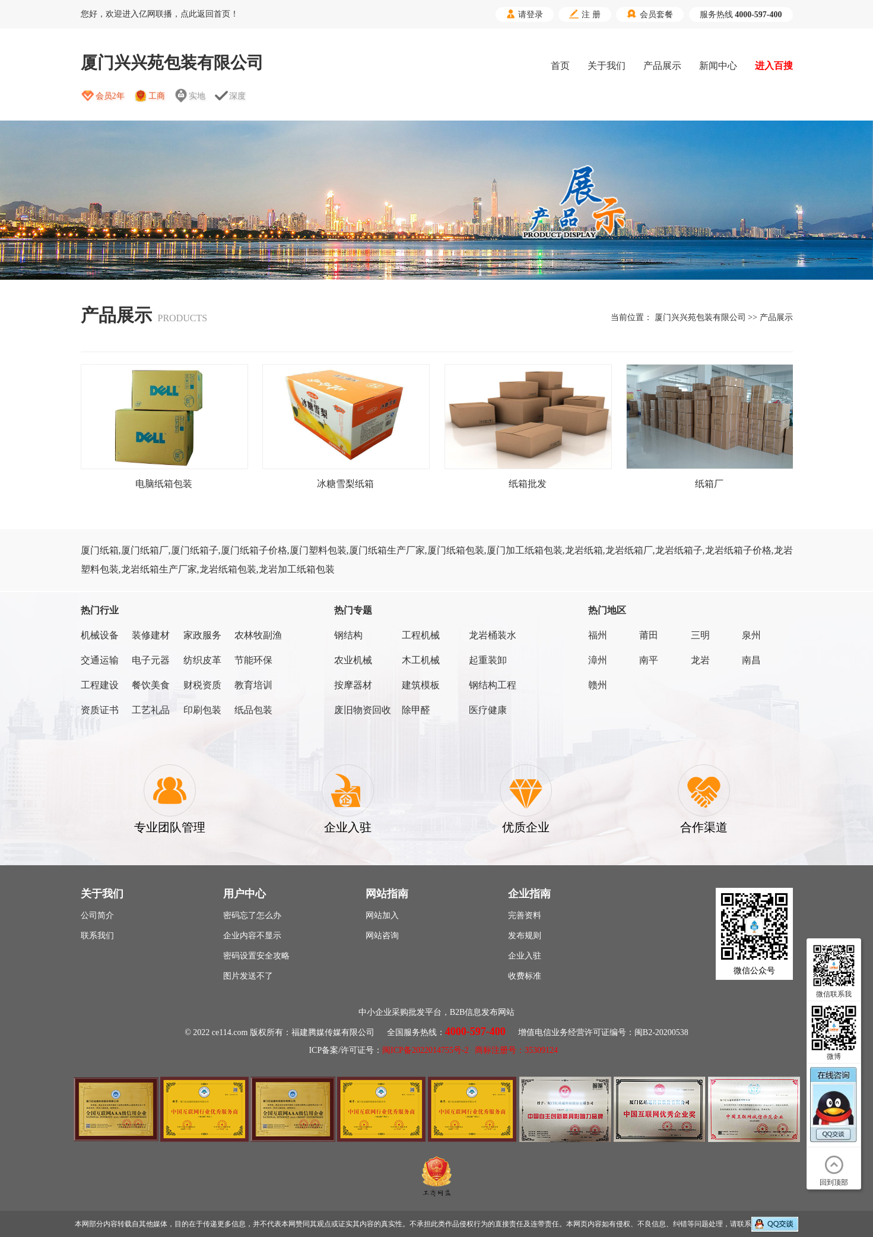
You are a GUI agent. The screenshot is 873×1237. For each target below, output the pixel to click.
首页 (560, 66)
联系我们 (97, 935)
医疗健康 (488, 710)
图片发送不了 (248, 976)
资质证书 (100, 710)
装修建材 (151, 635)
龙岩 (700, 660)
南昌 (751, 660)
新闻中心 (718, 66)
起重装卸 (488, 660)
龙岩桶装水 (492, 635)
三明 (700, 635)
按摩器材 (353, 685)
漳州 (597, 660)
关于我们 (607, 66)
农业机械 (353, 660)
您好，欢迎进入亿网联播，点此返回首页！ (160, 14)
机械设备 (100, 635)
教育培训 (253, 685)
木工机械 (421, 660)
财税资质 (202, 685)
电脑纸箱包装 (163, 484)
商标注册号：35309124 (516, 1050)
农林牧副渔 (258, 635)
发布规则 (524, 935)
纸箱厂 (709, 484)
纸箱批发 (528, 484)
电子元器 (151, 660)
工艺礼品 (151, 710)
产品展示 (662, 66)
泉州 (751, 635)
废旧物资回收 (362, 710)
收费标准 (524, 976)
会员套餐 (650, 14)
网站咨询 (382, 935)
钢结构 (348, 635)
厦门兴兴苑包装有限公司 (700, 317)
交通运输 (100, 660)
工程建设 (100, 685)
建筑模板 (421, 685)
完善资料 (524, 915)
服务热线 (741, 14)
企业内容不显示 (252, 935)
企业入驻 (524, 955)
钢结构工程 (492, 685)
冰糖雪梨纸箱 (345, 484)
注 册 (585, 14)
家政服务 (202, 635)
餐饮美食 (151, 685)
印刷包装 (202, 710)
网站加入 (382, 915)
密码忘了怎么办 (252, 915)
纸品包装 (253, 710)
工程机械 (421, 635)
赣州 (597, 685)
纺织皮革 (202, 660)
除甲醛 (416, 710)
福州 (597, 635)
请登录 (524, 14)
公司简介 (97, 915)
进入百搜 (774, 66)
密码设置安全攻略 (256, 955)
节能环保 (253, 660)
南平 (648, 660)
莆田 (648, 635)
